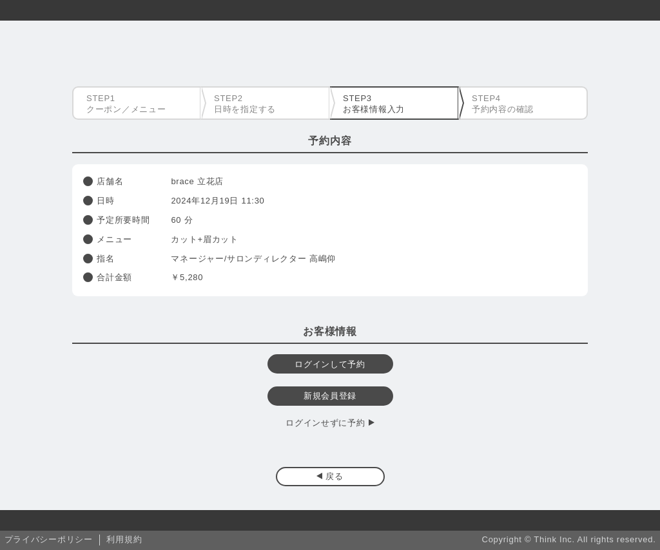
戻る (334, 476)
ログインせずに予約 (325, 423)
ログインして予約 (330, 364)
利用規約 (124, 539)
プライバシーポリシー (49, 539)
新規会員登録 (330, 396)
